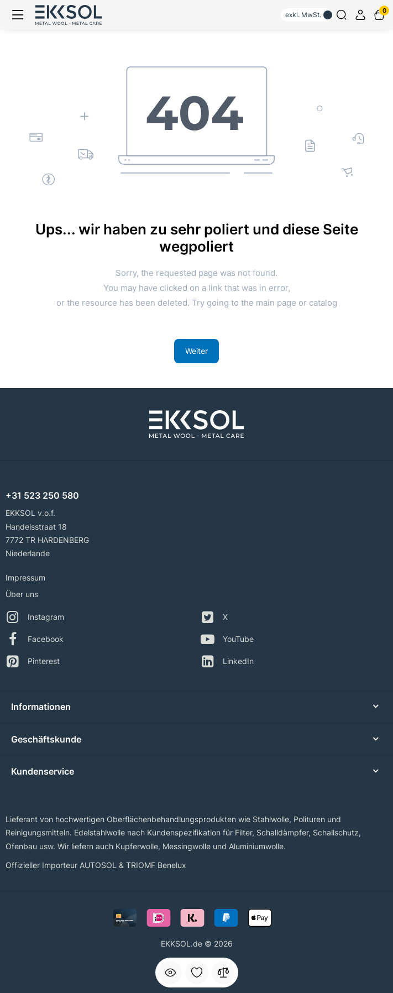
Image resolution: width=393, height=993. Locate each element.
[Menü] (18, 15)
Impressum (25, 577)
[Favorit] (196, 972)
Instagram (35, 617)
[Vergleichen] (223, 972)
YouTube (227, 639)
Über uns (22, 594)
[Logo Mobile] (68, 14)
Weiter (196, 351)
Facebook (35, 639)
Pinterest (33, 661)
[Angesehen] (170, 972)
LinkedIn (227, 661)
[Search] (341, 15)
